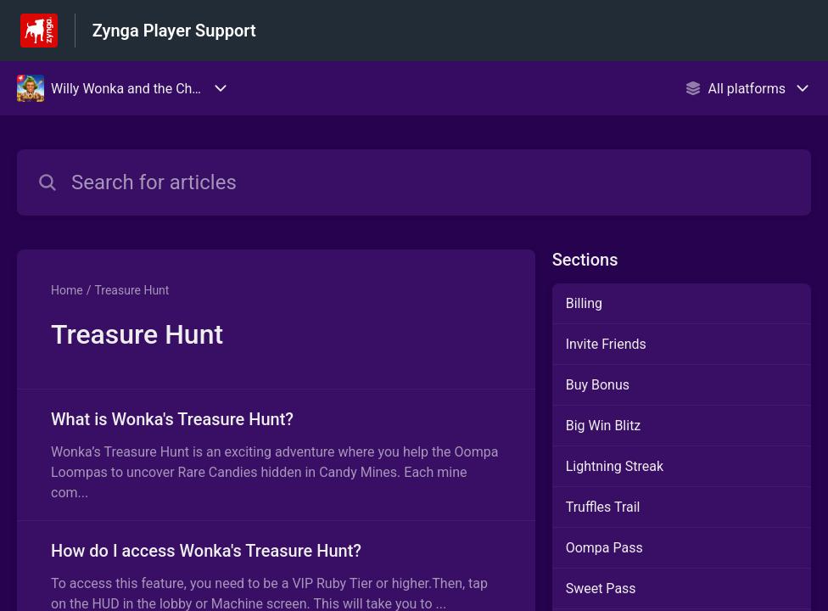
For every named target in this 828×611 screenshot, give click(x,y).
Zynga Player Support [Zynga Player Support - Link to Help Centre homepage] (174, 30)
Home (67, 290)
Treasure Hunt (131, 290)
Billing (584, 303)
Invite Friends (606, 344)
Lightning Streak (614, 466)
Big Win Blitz (603, 426)
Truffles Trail (603, 507)
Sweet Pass (601, 588)
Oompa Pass (604, 548)
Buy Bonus (597, 385)
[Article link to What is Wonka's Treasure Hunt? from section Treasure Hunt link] (276, 454)
